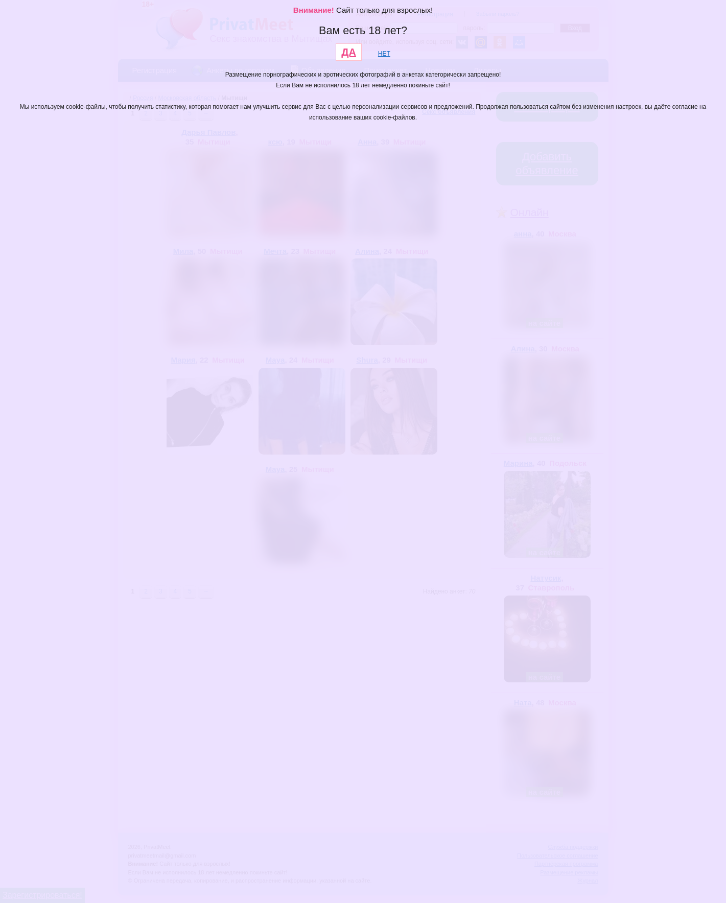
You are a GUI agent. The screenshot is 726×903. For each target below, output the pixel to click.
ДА (348, 52)
